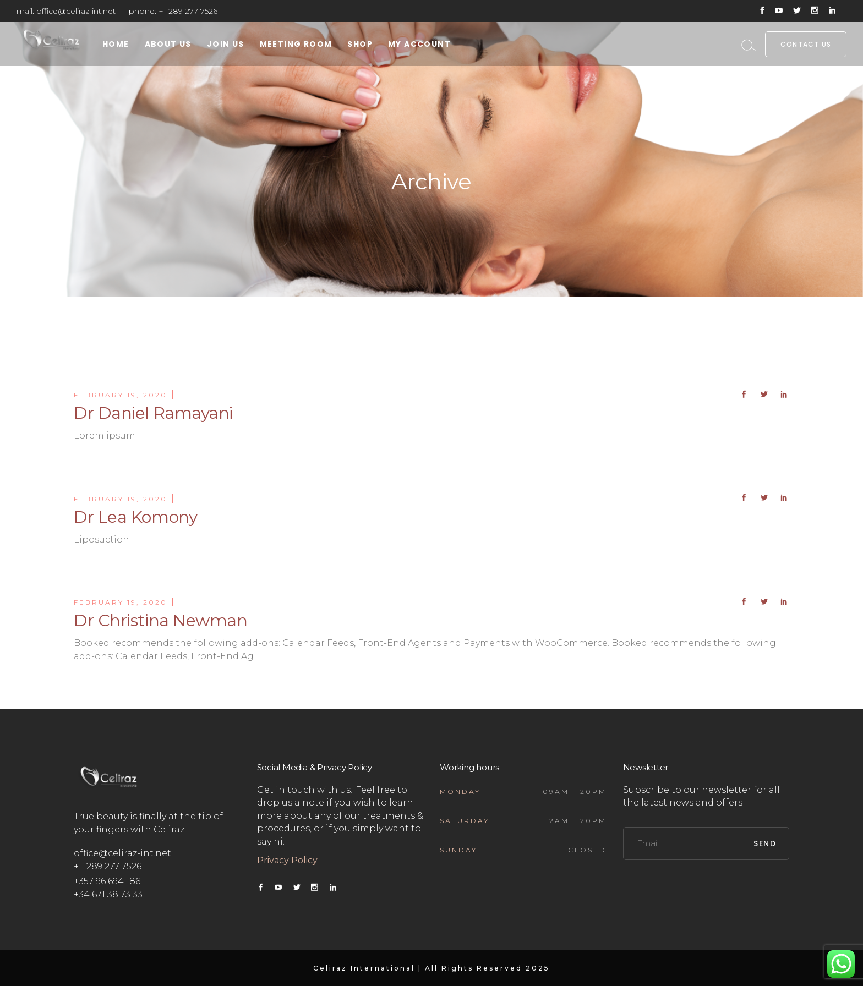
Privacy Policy (288, 860)
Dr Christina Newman (160, 620)
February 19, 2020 (120, 395)
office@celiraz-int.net (76, 11)
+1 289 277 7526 (188, 11)
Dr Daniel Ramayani (153, 413)
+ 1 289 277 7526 (107, 866)
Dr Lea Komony (135, 517)
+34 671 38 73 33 (108, 894)
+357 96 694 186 (107, 881)
